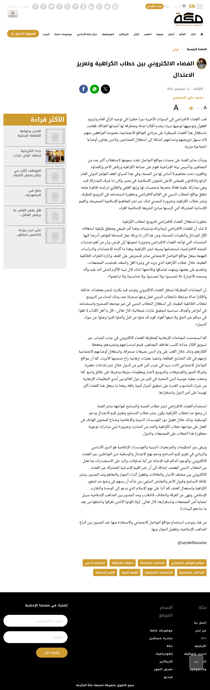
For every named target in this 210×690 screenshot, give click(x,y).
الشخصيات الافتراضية (159, 572)
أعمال (171, 34)
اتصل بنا (200, 622)
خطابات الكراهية (122, 562)
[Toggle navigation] (199, 6)
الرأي (136, 34)
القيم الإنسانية (105, 572)
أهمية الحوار (130, 572)
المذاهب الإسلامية (191, 572)
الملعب (147, 34)
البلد (193, 34)
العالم (182, 34)
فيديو (168, 677)
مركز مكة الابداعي (87, 34)
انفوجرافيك (108, 34)
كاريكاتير (124, 34)
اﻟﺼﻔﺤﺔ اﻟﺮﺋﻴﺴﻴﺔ (197, 49)
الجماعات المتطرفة (152, 562)
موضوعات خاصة (63, 34)
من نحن (201, 630)
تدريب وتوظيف (195, 653)
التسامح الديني (95, 562)
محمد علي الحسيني (188, 98)
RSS (204, 638)
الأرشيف (179, 6)
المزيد (46, 34)
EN (192, 7)
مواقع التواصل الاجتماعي (187, 562)
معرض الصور (163, 669)
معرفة (159, 34)
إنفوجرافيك (164, 653)
